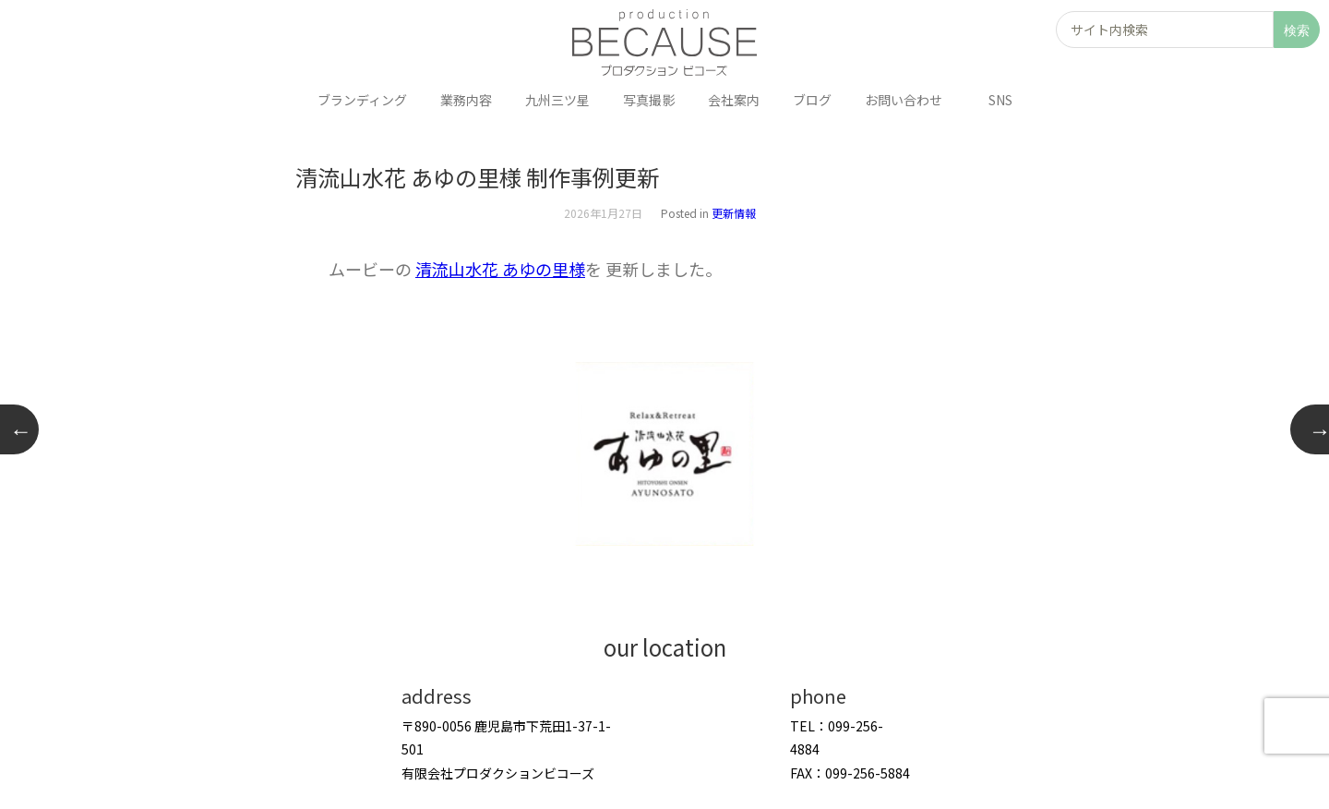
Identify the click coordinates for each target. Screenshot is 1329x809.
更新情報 (734, 213)
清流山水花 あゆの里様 (500, 269)
